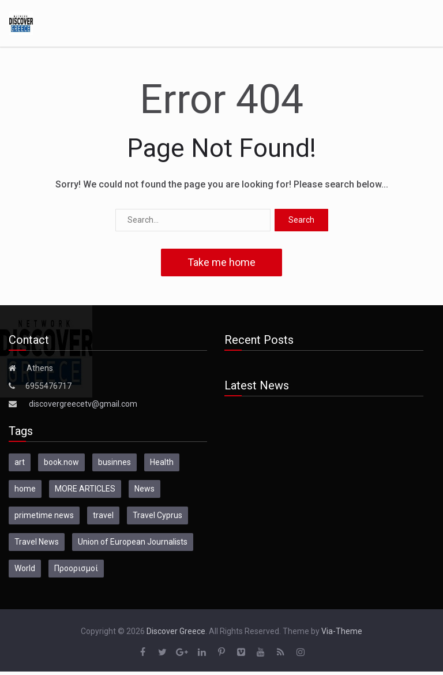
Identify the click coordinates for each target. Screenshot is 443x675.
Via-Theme (341, 631)
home (25, 488)
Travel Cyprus (157, 515)
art (19, 462)
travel (103, 515)
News (144, 488)
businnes (114, 462)
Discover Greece (176, 631)
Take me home (221, 262)
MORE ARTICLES (85, 488)
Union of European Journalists (132, 541)
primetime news (44, 515)
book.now (61, 462)
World (24, 568)
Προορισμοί (76, 568)
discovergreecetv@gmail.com (83, 403)
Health (162, 462)
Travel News (36, 541)
